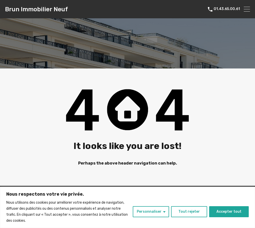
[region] (127, 207)
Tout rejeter (189, 211)
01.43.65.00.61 (227, 9)
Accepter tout (228, 211)
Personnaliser (149, 211)
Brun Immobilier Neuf (36, 9)
